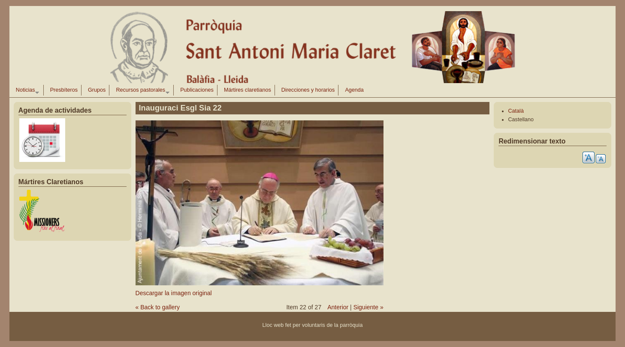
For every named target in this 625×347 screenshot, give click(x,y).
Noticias (25, 91)
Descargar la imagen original (174, 293)
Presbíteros (64, 90)
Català (515, 111)
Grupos (97, 90)
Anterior (337, 307)
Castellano (521, 120)
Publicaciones (197, 90)
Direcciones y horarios (308, 90)
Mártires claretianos (247, 90)
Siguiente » (368, 307)
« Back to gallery (158, 307)
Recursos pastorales (140, 91)
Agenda (354, 90)
